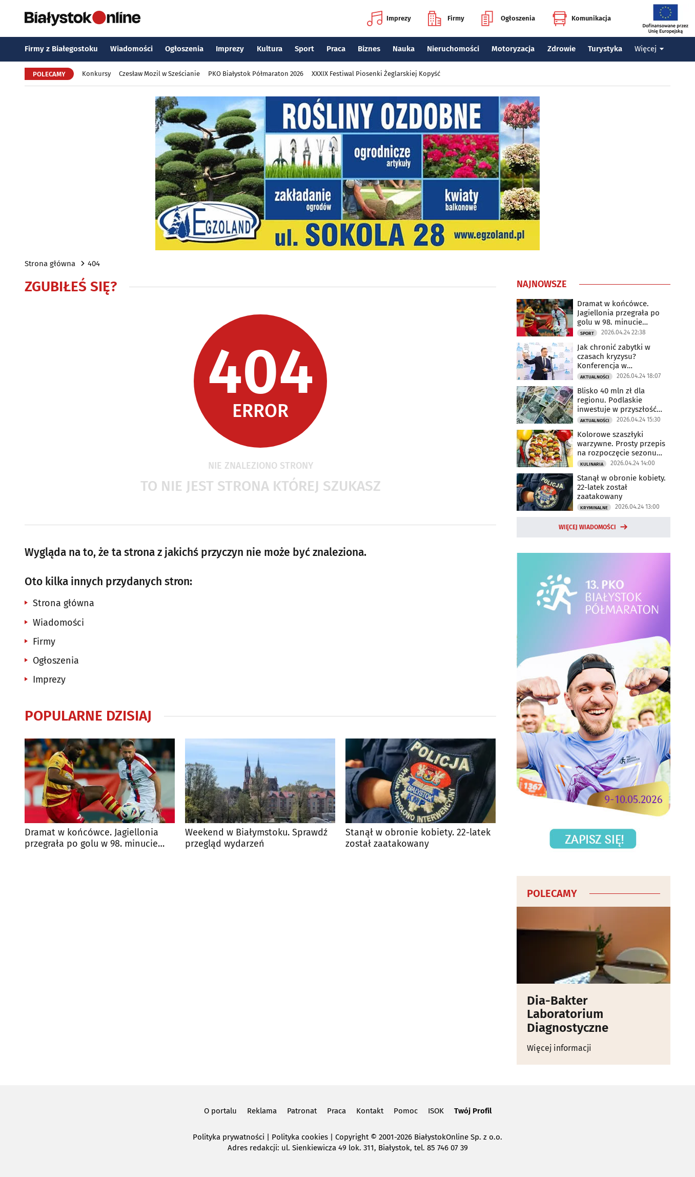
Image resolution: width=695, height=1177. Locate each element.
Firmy (446, 18)
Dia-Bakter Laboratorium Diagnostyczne (567, 1014)
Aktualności (594, 377)
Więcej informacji (559, 1048)
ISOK (436, 1110)
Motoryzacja (513, 48)
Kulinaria (591, 464)
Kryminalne (594, 507)
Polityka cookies (300, 1137)
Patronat (302, 1110)
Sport (304, 48)
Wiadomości (131, 48)
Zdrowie (561, 48)
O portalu (220, 1110)
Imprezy (389, 18)
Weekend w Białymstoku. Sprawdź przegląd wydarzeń (256, 838)
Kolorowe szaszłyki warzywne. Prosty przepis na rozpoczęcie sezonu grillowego (621, 443)
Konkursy (96, 73)
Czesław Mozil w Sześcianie (159, 73)
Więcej (649, 48)
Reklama (262, 1110)
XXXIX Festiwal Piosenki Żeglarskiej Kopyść (376, 73)
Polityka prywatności (228, 1137)
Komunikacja (581, 18)
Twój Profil (473, 1110)
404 (94, 263)
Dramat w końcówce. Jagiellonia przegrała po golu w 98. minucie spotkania (91, 838)
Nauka (404, 48)
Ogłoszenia (508, 18)
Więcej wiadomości (587, 527)
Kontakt (369, 1110)
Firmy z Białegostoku (61, 48)
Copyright (352, 1137)
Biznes (369, 48)
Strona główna (50, 263)
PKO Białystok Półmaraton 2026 (255, 73)
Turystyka (605, 48)
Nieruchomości (453, 48)
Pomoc (406, 1110)
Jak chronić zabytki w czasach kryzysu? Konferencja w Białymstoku (613, 356)
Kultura (269, 48)
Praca (335, 48)
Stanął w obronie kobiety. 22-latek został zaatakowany (417, 838)
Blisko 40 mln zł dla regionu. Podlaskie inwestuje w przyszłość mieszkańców (617, 400)
